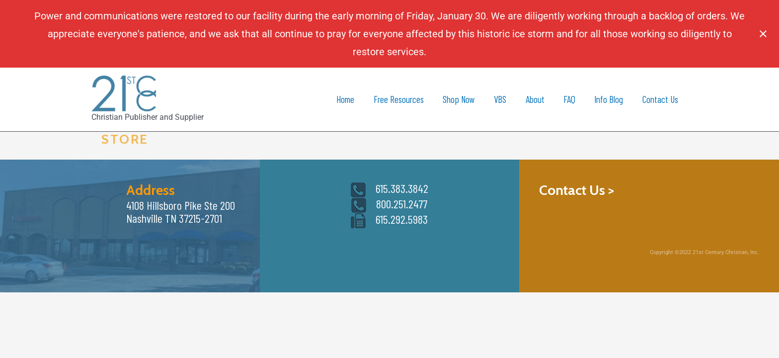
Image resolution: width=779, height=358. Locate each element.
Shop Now (459, 99)
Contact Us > (576, 189)
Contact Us (660, 99)
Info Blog (608, 99)
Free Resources (399, 99)
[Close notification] (763, 34)
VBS (500, 99)
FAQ (569, 99)
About (535, 99)
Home (345, 99)
